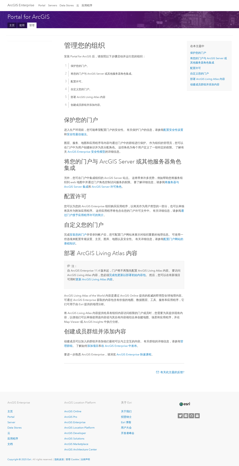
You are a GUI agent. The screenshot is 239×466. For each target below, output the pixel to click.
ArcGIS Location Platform (79, 427)
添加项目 (93, 345)
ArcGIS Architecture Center (80, 449)
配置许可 (195, 68)
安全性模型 (86, 151)
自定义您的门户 (199, 73)
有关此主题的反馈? (172, 372)
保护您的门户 (198, 52)
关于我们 (126, 411)
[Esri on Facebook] (185, 415)
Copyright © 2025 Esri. (19, 459)
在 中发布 (119, 345)
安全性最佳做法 (77, 134)
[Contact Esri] (197, 415)
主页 (12, 25)
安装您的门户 (78, 234)
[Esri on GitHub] (191, 415)
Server (11, 422)
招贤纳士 (126, 416)
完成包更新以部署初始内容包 (127, 275)
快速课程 (134, 354)
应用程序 (87, 5)
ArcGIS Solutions (74, 438)
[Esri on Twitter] (180, 415)
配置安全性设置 (173, 129)
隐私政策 (59, 459)
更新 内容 (94, 279)
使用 (22, 25)
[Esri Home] (184, 404)
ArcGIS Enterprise (20, 5)
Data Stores (67, 5)
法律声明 (85, 459)
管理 (32, 25)
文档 (10, 444)
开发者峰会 (127, 433)
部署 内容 (207, 79)
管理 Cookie (72, 459)
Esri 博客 (126, 422)
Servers (52, 5)
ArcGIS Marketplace (76, 444)
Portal (41, 5)
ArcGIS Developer (75, 433)
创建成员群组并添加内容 (204, 84)
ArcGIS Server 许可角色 (107, 186)
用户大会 (126, 427)
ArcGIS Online (72, 411)
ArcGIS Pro (70, 416)
